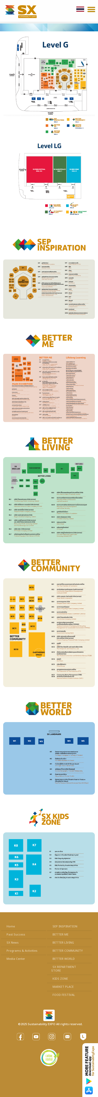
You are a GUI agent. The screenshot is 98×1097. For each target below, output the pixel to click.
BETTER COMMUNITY (68, 951)
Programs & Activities (22, 951)
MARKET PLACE (63, 987)
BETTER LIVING (63, 942)
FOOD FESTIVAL (64, 995)
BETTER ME (60, 934)
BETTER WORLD (64, 959)
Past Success (16, 934)
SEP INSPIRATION (65, 926)
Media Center (16, 959)
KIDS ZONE (60, 979)
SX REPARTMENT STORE (63, 969)
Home (11, 926)
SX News (13, 942)
